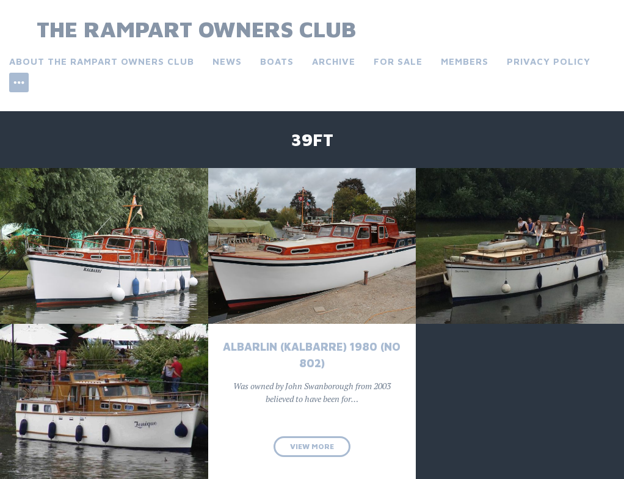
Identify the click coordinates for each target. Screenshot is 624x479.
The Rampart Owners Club (196, 29)
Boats (277, 61)
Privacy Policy (548, 61)
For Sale (398, 61)
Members (464, 61)
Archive (333, 61)
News (227, 61)
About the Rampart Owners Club (101, 61)
